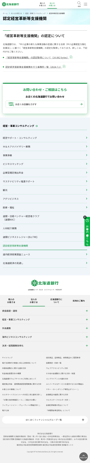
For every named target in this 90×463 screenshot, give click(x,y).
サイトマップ (7, 357)
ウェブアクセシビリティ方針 (57, 368)
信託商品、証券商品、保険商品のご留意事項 (63, 357)
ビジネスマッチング (45, 164)
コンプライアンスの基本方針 (57, 378)
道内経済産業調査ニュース (45, 254)
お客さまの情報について (11, 389)
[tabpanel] (45, 328)
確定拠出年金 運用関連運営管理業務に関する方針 (21, 384)
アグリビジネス (45, 198)
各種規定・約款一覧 (53, 363)
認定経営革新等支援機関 (45, 245)
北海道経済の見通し (45, 263)
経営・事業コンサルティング (35, 13)
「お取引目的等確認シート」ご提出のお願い (19, 400)
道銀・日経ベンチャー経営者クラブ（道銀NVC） (45, 217)
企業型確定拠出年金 (45, 172)
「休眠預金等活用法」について (58, 410)
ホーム (5, 13)
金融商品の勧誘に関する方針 (57, 394)
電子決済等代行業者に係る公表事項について (19, 363)
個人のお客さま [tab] (11, 301)
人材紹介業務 (45, 228)
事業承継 (45, 155)
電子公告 (5, 410)
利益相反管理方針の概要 (11, 373)
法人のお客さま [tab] (34, 301)
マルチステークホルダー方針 (58, 400)
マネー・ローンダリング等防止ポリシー (62, 389)
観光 (45, 190)
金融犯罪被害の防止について (57, 405)
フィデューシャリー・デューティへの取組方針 (21, 405)
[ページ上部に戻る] (83, 456)
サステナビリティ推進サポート (45, 181)
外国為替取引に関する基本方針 (14, 368)
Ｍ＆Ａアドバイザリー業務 (45, 146)
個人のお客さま (42, 4)
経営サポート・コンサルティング (45, 137)
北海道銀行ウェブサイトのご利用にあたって (19, 378)
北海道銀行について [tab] (56, 301)
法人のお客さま (52, 4)
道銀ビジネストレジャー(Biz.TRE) (45, 237)
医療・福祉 (45, 207)
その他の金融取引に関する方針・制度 (60, 373)
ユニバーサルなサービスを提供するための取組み (65, 384)
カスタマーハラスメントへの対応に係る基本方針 (22, 394)
